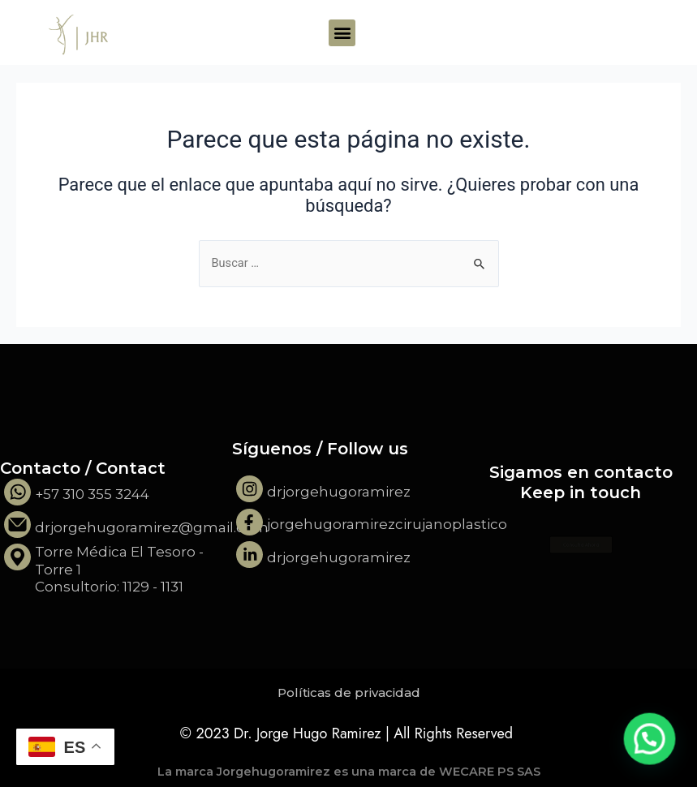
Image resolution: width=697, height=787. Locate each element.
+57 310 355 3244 (92, 494)
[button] (342, 32)
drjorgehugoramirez (339, 492)
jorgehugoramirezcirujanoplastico (387, 524)
